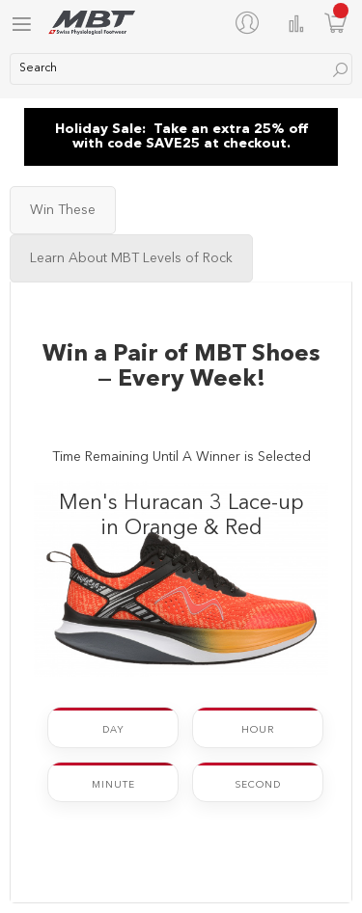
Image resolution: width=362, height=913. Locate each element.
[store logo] (91, 23)
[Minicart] (336, 23)
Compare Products (296, 24)
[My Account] (251, 22)
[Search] (340, 70)
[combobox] (181, 69)
